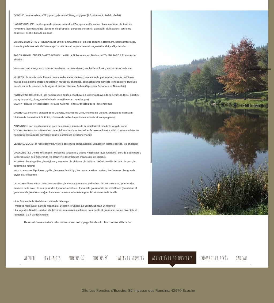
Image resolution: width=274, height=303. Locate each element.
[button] (52, 259)
